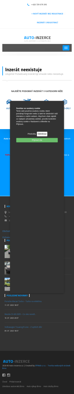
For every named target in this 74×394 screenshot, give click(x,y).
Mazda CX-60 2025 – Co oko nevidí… (20, 314)
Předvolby (32, 134)
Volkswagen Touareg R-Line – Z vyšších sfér (23, 327)
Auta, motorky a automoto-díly (37, 41)
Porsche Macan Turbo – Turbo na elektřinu (23, 301)
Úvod (4, 381)
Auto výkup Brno (34, 386)
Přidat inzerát (15, 381)
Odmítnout (42, 134)
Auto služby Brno (50, 386)
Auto (37, 38)
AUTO (9, 108)
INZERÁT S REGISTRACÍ (47, 22)
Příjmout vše (37, 140)
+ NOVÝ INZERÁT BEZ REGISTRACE (47, 13)
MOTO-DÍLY (65, 108)
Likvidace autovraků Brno (13, 386)
